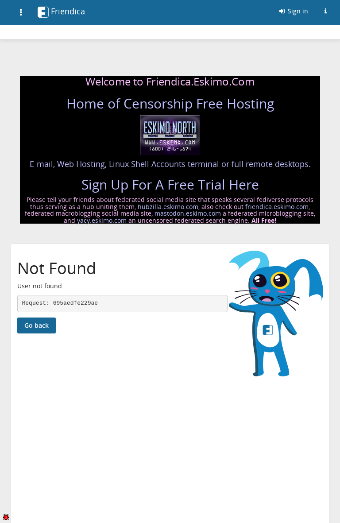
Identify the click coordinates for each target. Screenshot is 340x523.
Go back (36, 325)
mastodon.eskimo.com (188, 213)
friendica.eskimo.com (277, 206)
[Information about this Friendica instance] (325, 11)
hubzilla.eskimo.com (168, 206)
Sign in (293, 11)
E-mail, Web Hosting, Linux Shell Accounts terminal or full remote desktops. (170, 164)
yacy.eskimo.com (102, 220)
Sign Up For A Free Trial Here (170, 184)
